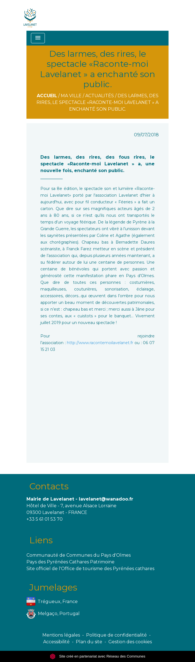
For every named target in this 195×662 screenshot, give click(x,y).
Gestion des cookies (130, 641)
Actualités (99, 95)
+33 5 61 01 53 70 (44, 519)
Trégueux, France (52, 602)
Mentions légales (61, 635)
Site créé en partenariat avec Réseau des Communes (97, 656)
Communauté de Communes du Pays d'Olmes (78, 555)
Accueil (47, 95)
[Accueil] (30, 15)
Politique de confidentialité (116, 635)
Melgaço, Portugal (53, 614)
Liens (41, 540)
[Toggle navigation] (38, 38)
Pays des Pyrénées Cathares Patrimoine (70, 562)
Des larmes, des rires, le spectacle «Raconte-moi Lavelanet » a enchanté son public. (97, 102)
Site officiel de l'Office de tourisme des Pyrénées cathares (90, 568)
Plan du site (89, 641)
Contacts (49, 486)
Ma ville (71, 95)
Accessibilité (56, 641)
